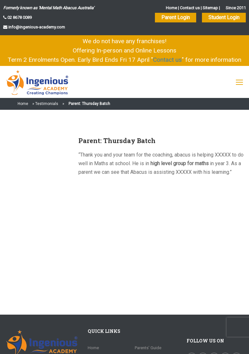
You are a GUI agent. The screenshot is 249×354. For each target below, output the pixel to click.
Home (171, 7)
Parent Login (175, 17)
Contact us (190, 7)
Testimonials (46, 103)
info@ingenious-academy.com (36, 27)
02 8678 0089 (19, 17)
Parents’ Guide (148, 347)
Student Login (223, 17)
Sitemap (210, 7)
